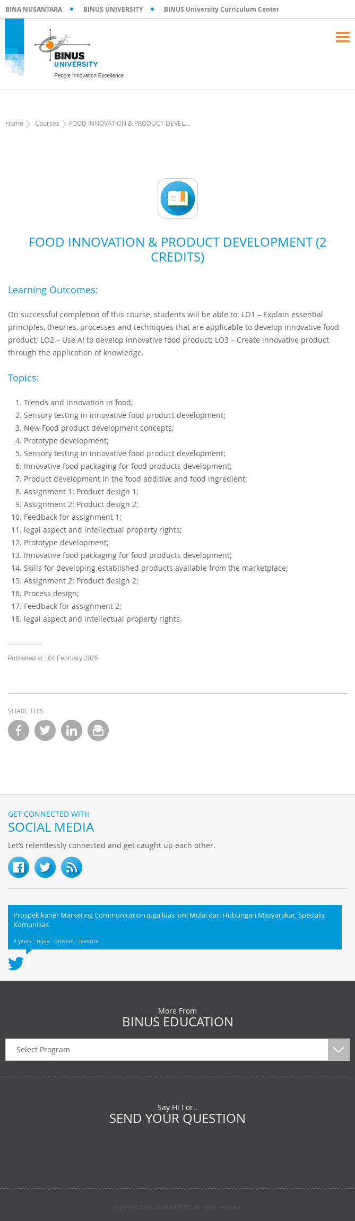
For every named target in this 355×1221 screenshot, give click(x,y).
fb (18, 867)
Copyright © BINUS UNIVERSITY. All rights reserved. (178, 1207)
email (98, 730)
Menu (343, 37)
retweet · (66, 941)
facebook (18, 730)
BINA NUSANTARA (33, 9)
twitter (45, 730)
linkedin (71, 730)
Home (14, 123)
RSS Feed (71, 867)
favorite (89, 941)
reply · (45, 941)
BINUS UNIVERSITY (113, 9)
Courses (47, 123)
